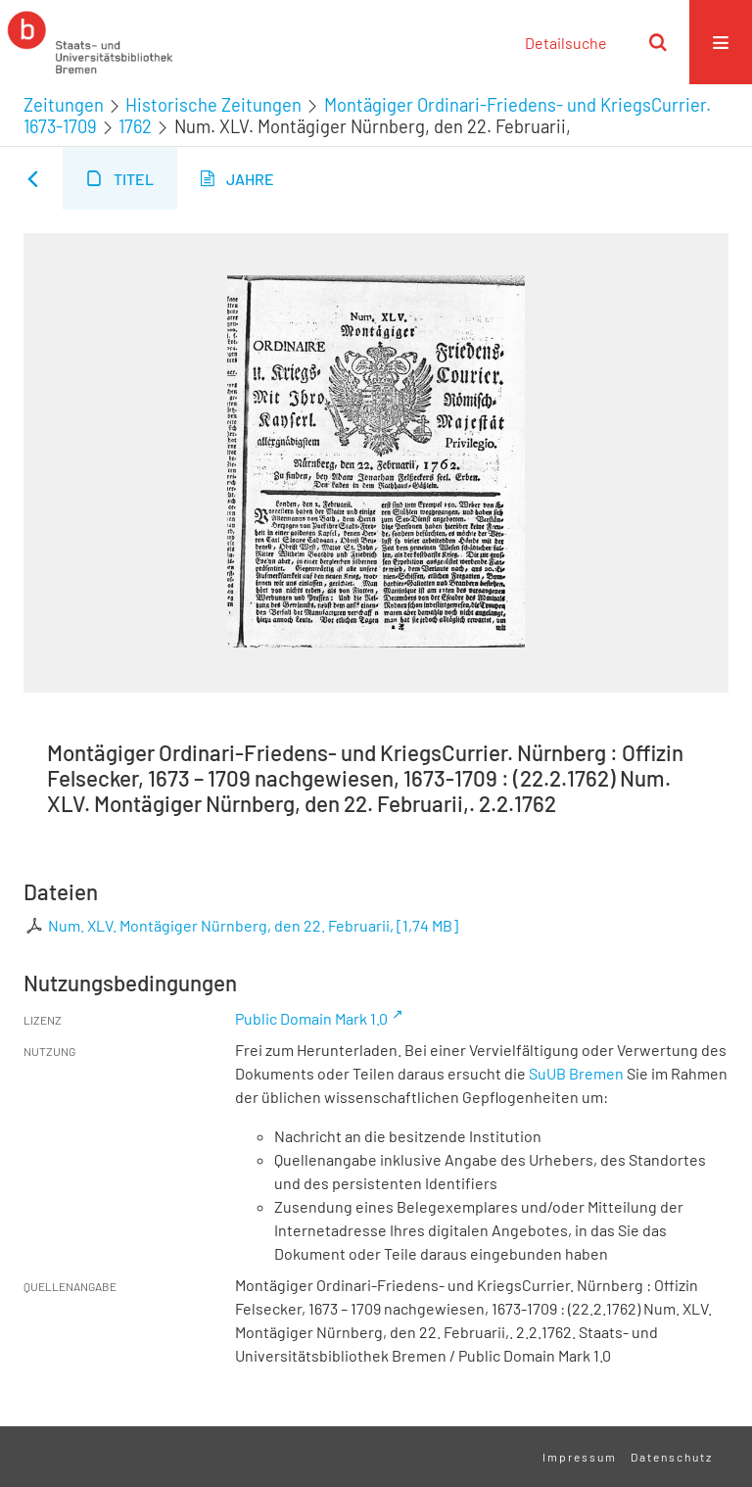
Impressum (579, 1456)
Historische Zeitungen (213, 105)
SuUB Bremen (576, 1073)
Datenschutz (672, 1456)
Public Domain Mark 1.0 (311, 1018)
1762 (135, 126)
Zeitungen (64, 105)
